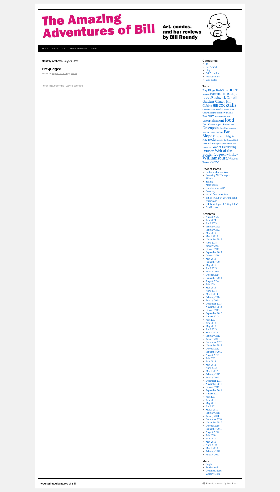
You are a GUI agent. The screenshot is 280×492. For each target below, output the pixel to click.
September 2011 (214, 390)
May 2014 (211, 287)
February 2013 (213, 335)
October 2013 (212, 310)
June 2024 (211, 220)
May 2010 (211, 441)
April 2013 (211, 329)
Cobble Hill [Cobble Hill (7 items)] (210, 105)
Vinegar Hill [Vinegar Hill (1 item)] (207, 147)
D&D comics (212, 73)
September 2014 (214, 278)
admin (74, 73)
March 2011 (212, 409)
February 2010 (213, 451)
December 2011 (214, 380)
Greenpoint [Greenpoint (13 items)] (211, 128)
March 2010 (212, 448)
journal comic (57, 86)
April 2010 (211, 445)
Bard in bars (212, 207)
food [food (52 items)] (229, 120)
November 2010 (214, 422)
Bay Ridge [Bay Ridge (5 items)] (208, 90)
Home (45, 48)
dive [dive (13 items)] (211, 116)
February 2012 (213, 374)
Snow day (211, 191)
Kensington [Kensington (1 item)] (231, 128)
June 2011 (211, 400)
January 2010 (212, 454)
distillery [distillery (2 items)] (221, 112)
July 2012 (211, 358)
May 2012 (211, 364)
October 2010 (212, 425)
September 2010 (214, 429)
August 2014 (212, 281)
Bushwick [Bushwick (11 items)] (218, 98)
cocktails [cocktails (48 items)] (228, 105)
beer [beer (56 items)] (232, 89)
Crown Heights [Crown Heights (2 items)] (209, 112)
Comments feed (213, 470)
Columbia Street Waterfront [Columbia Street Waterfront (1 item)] (213, 109)
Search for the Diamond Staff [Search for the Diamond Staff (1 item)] (226, 140)
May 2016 (211, 258)
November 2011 (214, 384)
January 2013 (212, 339)
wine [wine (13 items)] (215, 162)
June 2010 (211, 438)
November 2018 (214, 239)
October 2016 (212, 255)
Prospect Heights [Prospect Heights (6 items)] (223, 136)
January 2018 (212, 246)
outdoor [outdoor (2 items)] (219, 132)
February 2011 (213, 413)
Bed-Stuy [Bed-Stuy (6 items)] (222, 90)
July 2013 (211, 319)
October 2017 (212, 249)
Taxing (209, 181)
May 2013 (211, 326)
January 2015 (212, 271)
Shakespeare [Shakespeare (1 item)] (216, 143)
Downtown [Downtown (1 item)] (219, 117)
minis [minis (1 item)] (213, 132)
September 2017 (214, 252)
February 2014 (213, 297)
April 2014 (211, 291)
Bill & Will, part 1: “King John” (222, 204)
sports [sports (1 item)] (224, 143)
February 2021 (213, 230)
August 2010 (212, 432)
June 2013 (211, 323)
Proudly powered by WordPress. (222, 483)
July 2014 (211, 284)
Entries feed (212, 467)
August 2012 (212, 355)
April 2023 (211, 223)
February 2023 (213, 226)
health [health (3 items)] (223, 128)
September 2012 (214, 352)
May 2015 (211, 265)
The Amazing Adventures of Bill (57, 483)
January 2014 (212, 300)
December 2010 (214, 419)
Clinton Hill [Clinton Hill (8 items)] (223, 101)
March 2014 (212, 294)
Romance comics (79, 48)
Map (64, 48)
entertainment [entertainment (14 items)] (213, 120)
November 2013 (214, 307)
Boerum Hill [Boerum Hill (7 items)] (218, 94)
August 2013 (212, 316)
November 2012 (214, 345)
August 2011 (212, 393)
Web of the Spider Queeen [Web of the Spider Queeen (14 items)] (217, 152)
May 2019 (211, 233)
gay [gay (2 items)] (219, 124)
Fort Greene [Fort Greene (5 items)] (209, 124)
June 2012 (211, 361)
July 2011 (210, 396)
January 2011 (212, 416)
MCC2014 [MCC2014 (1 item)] (206, 132)
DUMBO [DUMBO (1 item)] (227, 117)
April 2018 (211, 242)
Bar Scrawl (211, 67)
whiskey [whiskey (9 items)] (232, 154)
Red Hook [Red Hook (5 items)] (208, 139)
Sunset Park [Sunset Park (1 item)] (231, 143)
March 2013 (212, 332)
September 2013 (214, 313)
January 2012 (212, 377)
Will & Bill (211, 79)
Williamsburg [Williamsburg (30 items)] (215, 158)
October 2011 (212, 387)
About (55, 48)
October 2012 (212, 348)
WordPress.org (213, 474)
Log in (209, 464)
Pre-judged (51, 69)
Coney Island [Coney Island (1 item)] (229, 109)
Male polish (212, 185)
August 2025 (212, 217)
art (207, 63)
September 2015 (214, 262)
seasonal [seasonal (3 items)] (206, 143)
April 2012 (211, 368)
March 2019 (212, 236)
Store (94, 48)
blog (208, 70)
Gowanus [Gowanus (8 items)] (227, 124)
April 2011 (211, 406)
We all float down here (217, 194)
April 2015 (211, 268)
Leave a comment (74, 86)
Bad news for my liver (217, 172)
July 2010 (211, 435)
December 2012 (214, 342)
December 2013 (214, 303)
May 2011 (211, 403)
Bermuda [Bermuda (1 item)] (205, 94)
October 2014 (212, 274)
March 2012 (212, 371)
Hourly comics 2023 (216, 188)
